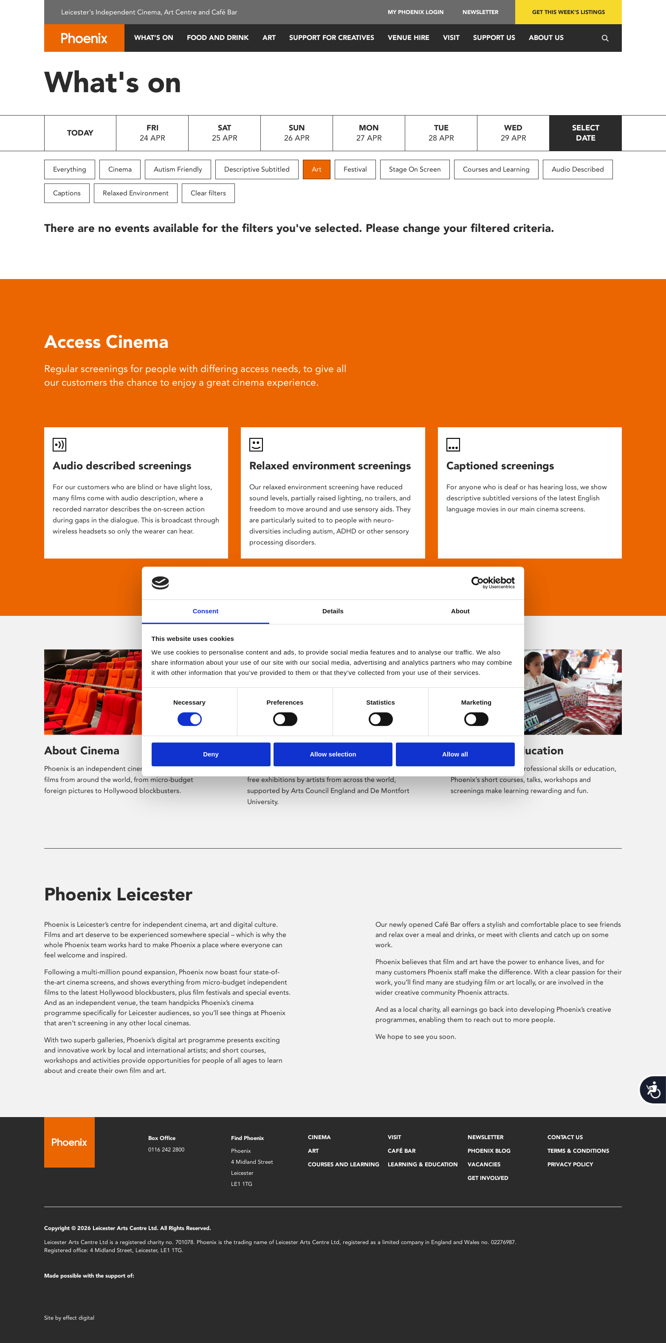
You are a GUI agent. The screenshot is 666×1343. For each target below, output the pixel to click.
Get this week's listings (568, 12)
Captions (67, 193)
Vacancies (484, 1164)
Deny (211, 754)
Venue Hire (408, 38)
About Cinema (81, 750)
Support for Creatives (331, 38)
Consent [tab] (206, 611)
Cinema (120, 169)
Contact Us (565, 1137)
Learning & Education (423, 1164)
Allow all (455, 754)
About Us (546, 38)
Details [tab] (333, 611)
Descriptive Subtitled (257, 169)
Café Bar (401, 1151)
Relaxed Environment (136, 193)
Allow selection (333, 754)
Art (269, 38)
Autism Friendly (178, 169)
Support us (494, 38)
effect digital (78, 1318)
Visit (451, 38)
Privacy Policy (570, 1164)
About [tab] (460, 611)
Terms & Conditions (578, 1151)
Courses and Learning (496, 169)
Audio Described (578, 169)
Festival (355, 169)
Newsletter (480, 12)
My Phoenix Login (416, 12)
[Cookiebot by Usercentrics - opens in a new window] (477, 583)
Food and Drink (218, 38)
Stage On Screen (415, 169)
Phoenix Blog (489, 1151)
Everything (69, 169)
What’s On (153, 38)
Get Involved (488, 1178)
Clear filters (208, 193)
